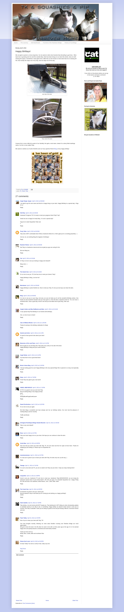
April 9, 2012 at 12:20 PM (37, 365)
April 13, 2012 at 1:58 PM (33, 475)
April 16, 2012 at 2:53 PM (33, 518)
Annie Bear (23, 443)
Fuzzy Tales (23, 231)
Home (16, 43)
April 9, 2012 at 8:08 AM (38, 201)
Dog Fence (23, 548)
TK (20, 191)
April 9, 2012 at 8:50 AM (36, 245)
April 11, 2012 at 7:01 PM (31, 465)
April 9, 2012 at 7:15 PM (39, 387)
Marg (55, 148)
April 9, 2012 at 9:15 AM (29, 258)
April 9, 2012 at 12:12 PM (42, 343)
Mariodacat (23, 285)
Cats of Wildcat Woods (26, 322)
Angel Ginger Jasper (25, 201)
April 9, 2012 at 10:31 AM (51, 309)
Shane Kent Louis (25, 541)
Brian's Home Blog (25, 365)
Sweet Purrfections (25, 404)
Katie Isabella (24, 502)
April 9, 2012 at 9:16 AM (35, 272)
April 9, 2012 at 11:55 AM (39, 322)
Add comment (20, 555)
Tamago (22, 465)
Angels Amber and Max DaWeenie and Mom (32, 309)
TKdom (23, 191)
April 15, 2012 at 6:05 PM (35, 489)
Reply (21, 207)
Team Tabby (23, 518)
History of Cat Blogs (71, 43)
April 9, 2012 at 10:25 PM (37, 404)
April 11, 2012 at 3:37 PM (36, 455)
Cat (21, 258)
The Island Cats (24, 272)
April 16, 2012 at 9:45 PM (37, 541)
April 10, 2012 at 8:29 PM (33, 443)
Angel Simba (23, 355)
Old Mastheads (35, 43)
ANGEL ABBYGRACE (26, 387)
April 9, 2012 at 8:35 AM (32, 213)
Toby (27, 191)
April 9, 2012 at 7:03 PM (30, 377)
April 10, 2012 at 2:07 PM (30, 433)
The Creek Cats (24, 489)
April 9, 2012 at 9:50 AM (30, 295)
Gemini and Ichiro (25, 333)
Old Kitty (22, 213)
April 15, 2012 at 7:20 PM (34, 502)
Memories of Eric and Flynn (27, 343)
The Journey (24, 43)
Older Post (75, 600)
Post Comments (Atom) (29, 603)
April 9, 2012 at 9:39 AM (33, 285)
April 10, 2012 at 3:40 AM (52, 422)
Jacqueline (23, 475)
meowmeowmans (25, 455)
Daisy (21, 377)
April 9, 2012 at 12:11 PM (37, 333)
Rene (21, 433)
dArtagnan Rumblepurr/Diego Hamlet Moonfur (33, 422)
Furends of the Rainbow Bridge (52, 43)
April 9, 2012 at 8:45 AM (33, 231)
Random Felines (24, 245)
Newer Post (19, 600)
